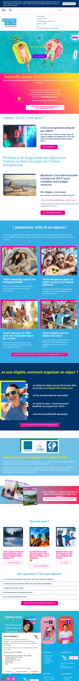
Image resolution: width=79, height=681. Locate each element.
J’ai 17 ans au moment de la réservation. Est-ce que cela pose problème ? (29, 579)
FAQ (38, 26)
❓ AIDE (59, 10)
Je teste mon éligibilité (46, 21)
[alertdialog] (39, 3)
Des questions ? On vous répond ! (39, 574)
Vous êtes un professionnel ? (48, 28)
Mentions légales (48, 656)
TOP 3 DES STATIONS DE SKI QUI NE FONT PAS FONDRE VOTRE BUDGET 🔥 (13, 555)
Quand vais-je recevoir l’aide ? (14, 588)
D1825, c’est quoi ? (49, 677)
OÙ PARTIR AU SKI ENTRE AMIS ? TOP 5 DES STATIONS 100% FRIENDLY (41, 556)
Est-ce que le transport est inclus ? (15, 597)
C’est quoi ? (41, 16)
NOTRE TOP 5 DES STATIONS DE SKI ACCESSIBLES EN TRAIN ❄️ (64, 555)
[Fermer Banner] (77, 3)
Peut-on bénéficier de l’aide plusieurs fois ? (18, 592)
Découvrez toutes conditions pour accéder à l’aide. (59, 200)
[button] (58, 200)
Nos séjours (41, 19)
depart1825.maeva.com (49, 97)
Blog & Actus (42, 24)
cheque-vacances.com (66, 667)
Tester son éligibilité (49, 679)
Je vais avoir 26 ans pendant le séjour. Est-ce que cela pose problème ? (28, 584)
